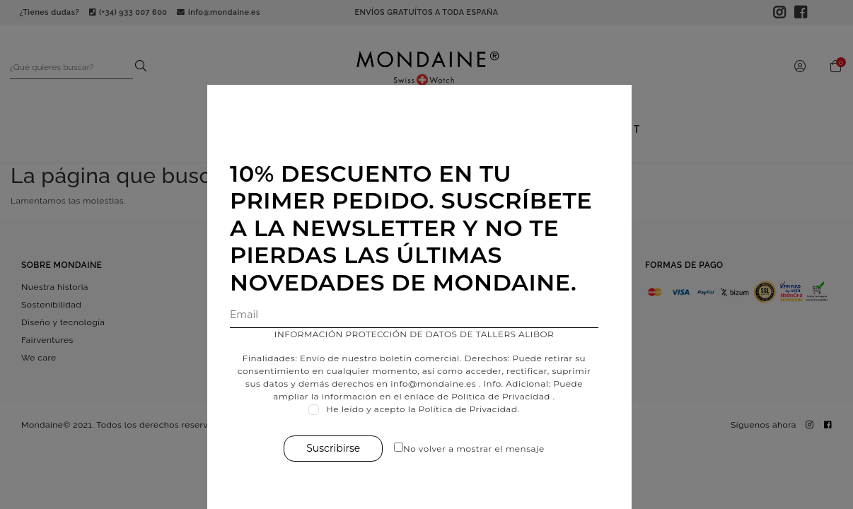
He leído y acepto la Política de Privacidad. (430, 409)
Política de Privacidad (507, 396)
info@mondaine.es (440, 383)
